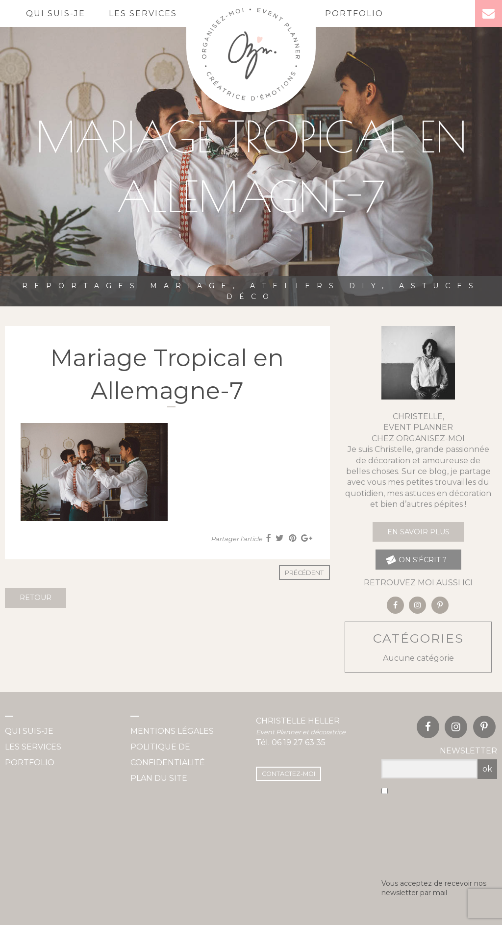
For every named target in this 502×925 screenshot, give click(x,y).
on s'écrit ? (416, 559)
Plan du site (158, 778)
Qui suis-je (55, 13)
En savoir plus (418, 531)
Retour (35, 597)
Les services (143, 13)
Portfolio (354, 13)
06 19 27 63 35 (299, 742)
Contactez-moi (288, 773)
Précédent (304, 572)
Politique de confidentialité (167, 754)
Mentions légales (172, 731)
